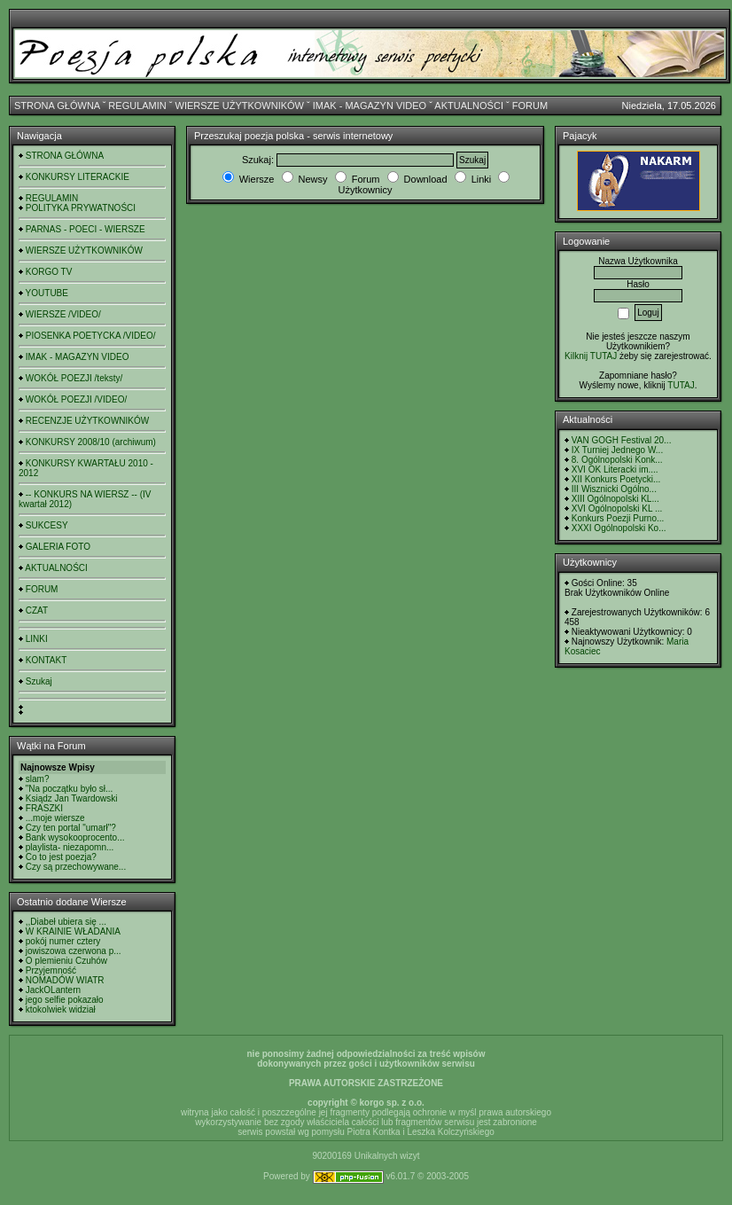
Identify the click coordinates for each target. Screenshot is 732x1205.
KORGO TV (49, 272)
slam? (38, 779)
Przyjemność (51, 970)
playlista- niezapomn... (70, 847)
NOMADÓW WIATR (65, 980)
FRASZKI (44, 808)
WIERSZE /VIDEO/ (63, 314)
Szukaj (39, 681)
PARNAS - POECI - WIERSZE (85, 229)
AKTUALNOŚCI (468, 105)
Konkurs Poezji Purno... (618, 518)
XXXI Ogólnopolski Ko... (619, 528)
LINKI (37, 639)
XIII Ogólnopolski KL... (615, 499)
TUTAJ (680, 385)
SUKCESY (47, 525)
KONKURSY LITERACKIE (77, 177)
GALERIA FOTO (58, 547)
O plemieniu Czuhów (66, 961)
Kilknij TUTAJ (591, 356)
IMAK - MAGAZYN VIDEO (369, 105)
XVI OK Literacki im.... (615, 469)
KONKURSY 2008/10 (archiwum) (91, 442)
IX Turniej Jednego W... (617, 450)
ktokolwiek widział (61, 1009)
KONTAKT (46, 660)
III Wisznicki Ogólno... (614, 489)
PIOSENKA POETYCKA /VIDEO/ (91, 335)
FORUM (530, 105)
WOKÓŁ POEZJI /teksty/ (74, 378)
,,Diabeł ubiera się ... (66, 922)
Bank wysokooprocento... (75, 837)
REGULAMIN (137, 105)
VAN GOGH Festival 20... (622, 440)
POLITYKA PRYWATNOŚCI (81, 208)
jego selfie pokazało (65, 1000)
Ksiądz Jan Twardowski (72, 798)
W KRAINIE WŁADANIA (73, 931)
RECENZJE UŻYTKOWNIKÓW (87, 421)
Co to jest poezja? (61, 857)
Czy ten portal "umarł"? (71, 828)
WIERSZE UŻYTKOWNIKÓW (239, 105)
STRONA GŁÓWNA (57, 105)
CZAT (37, 610)
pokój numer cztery (63, 941)
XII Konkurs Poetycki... (616, 479)
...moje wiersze (55, 818)
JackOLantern (53, 990)
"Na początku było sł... (69, 789)
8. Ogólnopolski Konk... (617, 460)
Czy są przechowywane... (76, 867)
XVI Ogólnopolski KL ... (617, 508)
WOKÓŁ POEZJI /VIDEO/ (76, 399)
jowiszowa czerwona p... (73, 951)
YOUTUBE (47, 293)
